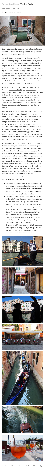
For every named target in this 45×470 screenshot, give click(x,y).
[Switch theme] (41, 466)
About (4, 466)
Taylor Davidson (10, 4)
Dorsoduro (34, 183)
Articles (12, 466)
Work (27, 466)
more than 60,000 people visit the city (22, 90)
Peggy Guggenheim (28, 202)
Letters (20, 466)
